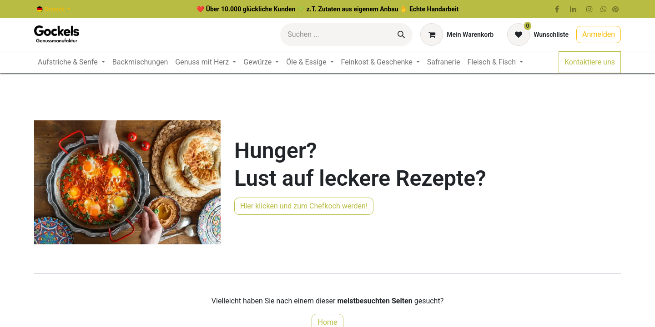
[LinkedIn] (573, 9)
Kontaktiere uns (589, 62)
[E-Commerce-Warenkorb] (456, 34)
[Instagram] (589, 9)
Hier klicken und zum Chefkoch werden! (304, 206)
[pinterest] (615, 9)
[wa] (604, 9)
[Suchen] (401, 34)
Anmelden (598, 34)
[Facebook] (556, 9)
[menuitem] (71, 62)
